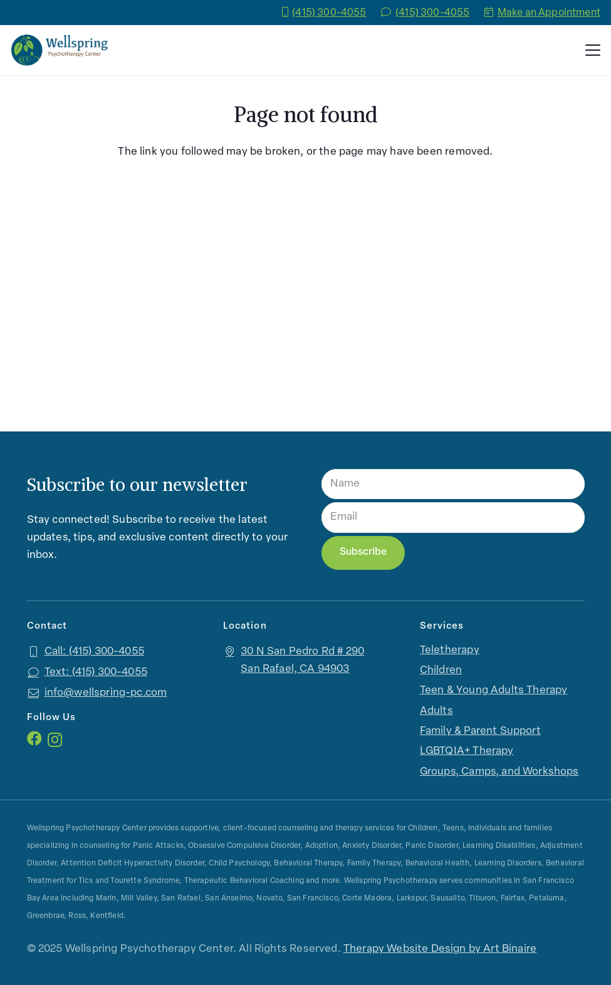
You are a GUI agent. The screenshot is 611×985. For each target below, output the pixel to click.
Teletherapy (449, 650)
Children (441, 670)
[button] (592, 50)
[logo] (59, 50)
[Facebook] (34, 738)
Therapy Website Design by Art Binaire (439, 949)
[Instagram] (55, 739)
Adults (436, 711)
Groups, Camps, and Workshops (499, 771)
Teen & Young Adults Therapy (494, 690)
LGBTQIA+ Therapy (467, 751)
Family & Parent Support (480, 731)
